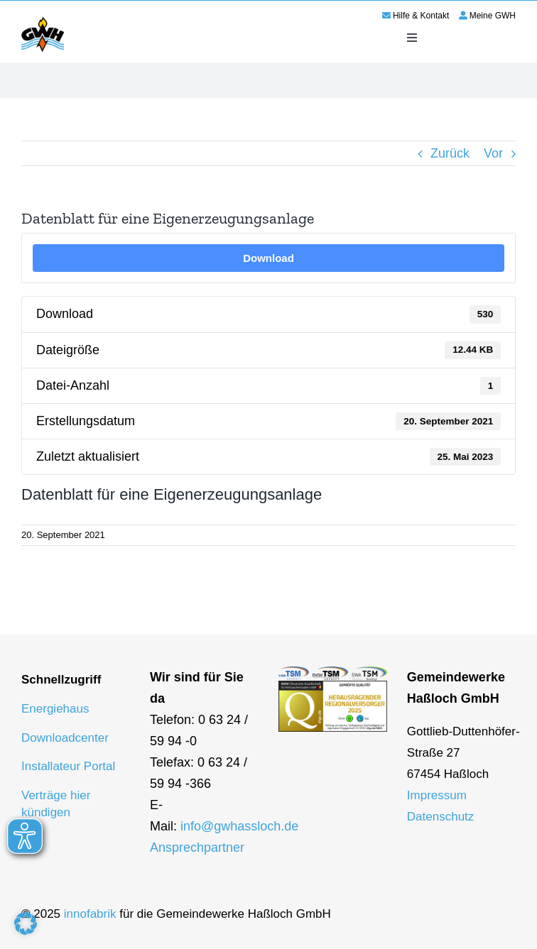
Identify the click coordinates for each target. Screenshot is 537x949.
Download (268, 258)
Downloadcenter (65, 738)
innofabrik (90, 914)
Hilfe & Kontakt (421, 16)
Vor (493, 153)
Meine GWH (493, 16)
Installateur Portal (68, 766)
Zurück (450, 153)
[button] (25, 923)
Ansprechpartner (197, 847)
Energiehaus (55, 708)
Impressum (437, 795)
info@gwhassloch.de (239, 826)
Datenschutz (440, 816)
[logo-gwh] (42, 19)
